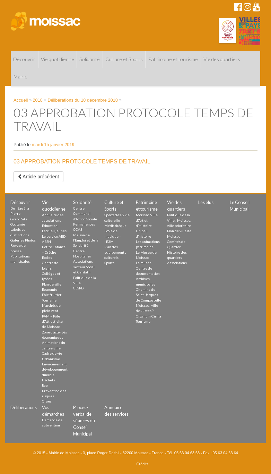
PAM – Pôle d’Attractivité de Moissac (52, 321)
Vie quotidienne (57, 59)
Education (50, 225)
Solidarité (89, 59)
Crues (47, 401)
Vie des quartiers (221, 59)
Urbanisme (51, 359)
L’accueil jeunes (54, 231)
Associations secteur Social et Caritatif (84, 266)
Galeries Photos (23, 240)
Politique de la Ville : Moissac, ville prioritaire (179, 220)
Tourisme (49, 300)
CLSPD (78, 288)
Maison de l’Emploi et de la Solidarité (85, 240)
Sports (109, 263)
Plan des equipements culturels (115, 252)
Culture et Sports (124, 59)
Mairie (20, 76)
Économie (49, 289)
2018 (38, 100)
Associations (177, 263)
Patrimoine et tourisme (173, 59)
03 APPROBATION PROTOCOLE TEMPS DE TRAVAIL (82, 161)
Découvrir (24, 59)
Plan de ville (51, 284)
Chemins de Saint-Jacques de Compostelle (148, 294)
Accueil (21, 100)
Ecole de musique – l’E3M (112, 236)
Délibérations (23, 407)
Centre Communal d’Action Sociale (85, 213)
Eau (45, 385)
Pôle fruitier (51, 295)
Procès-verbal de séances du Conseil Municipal (84, 421)
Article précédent (38, 176)
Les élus (205, 202)
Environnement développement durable (55, 369)
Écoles (47, 257)
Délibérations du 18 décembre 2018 (82, 100)
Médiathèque (115, 225)
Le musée (143, 263)
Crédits (143, 464)
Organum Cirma (148, 316)
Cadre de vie (52, 353)
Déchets (48, 380)
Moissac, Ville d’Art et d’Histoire (147, 220)
